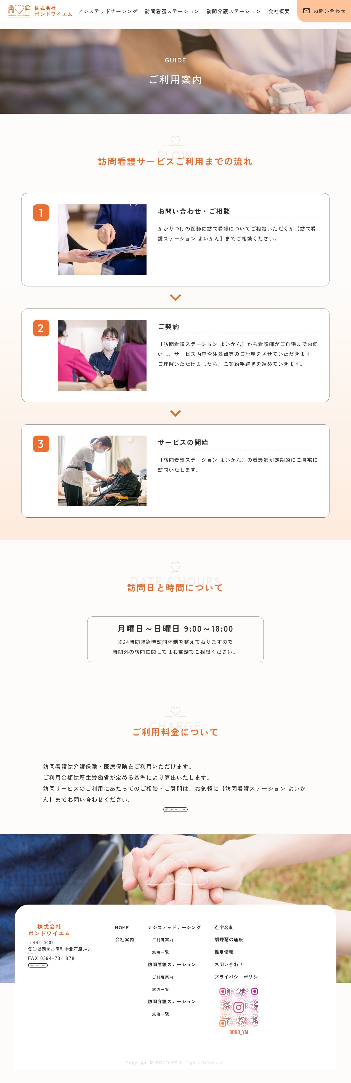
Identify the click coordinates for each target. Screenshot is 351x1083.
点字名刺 (224, 940)
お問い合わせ (324, 10)
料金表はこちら (175, 819)
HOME (122, 940)
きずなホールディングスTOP (64, 1031)
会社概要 (279, 11)
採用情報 (224, 965)
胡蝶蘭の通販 (229, 953)
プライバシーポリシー (238, 990)
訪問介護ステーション (234, 11)
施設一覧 (160, 966)
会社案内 (124, 953)
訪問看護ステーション (172, 11)
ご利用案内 (162, 953)
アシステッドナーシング (108, 11)
